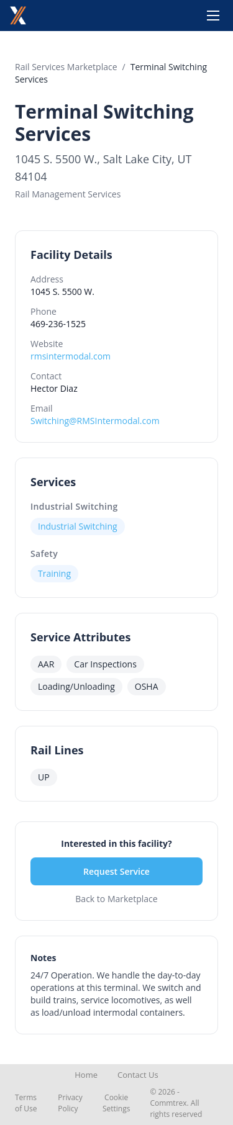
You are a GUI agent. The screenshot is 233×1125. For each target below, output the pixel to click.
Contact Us (137, 1074)
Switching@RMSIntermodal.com (95, 421)
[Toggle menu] (213, 15)
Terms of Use (26, 1103)
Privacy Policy (70, 1103)
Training (54, 573)
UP (44, 777)
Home (86, 1074)
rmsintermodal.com (70, 356)
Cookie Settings (116, 1103)
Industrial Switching (74, 506)
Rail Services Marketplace (66, 67)
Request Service (116, 871)
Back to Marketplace (116, 899)
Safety (44, 553)
